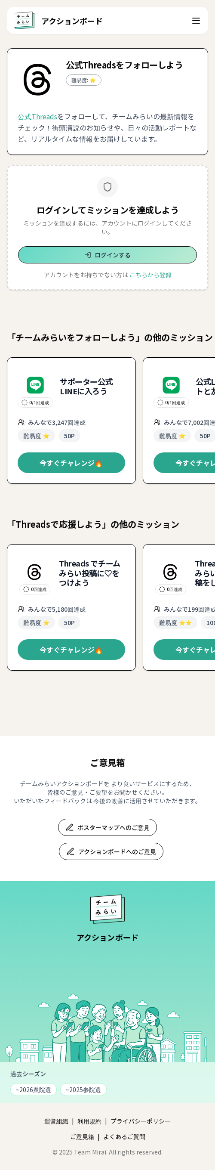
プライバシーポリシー (141, 1121)
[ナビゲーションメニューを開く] (196, 20)
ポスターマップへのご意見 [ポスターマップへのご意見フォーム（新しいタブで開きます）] (107, 827)
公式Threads (37, 116)
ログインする (107, 255)
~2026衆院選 (33, 1089)
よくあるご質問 (124, 1136)
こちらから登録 (150, 274)
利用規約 (89, 1121)
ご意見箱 (82, 1136)
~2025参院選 (83, 1089)
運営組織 (56, 1121)
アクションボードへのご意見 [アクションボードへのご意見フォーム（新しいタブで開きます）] (111, 851)
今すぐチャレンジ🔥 (71, 463)
